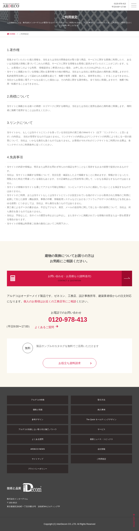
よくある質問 (37, 439)
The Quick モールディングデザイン (101, 419)
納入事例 (101, 410)
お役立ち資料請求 (75, 363)
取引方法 (101, 400)
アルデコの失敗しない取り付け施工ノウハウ (38, 429)
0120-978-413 (120, 4)
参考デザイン (37, 419)
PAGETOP (134, 520)
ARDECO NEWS (37, 449)
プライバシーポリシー (37, 469)
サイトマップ (37, 459)
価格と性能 (37, 410)
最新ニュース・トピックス (101, 439)
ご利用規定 (101, 459)
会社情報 (101, 449)
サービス (101, 429)
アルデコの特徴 (37, 400)
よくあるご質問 (46, 328)
